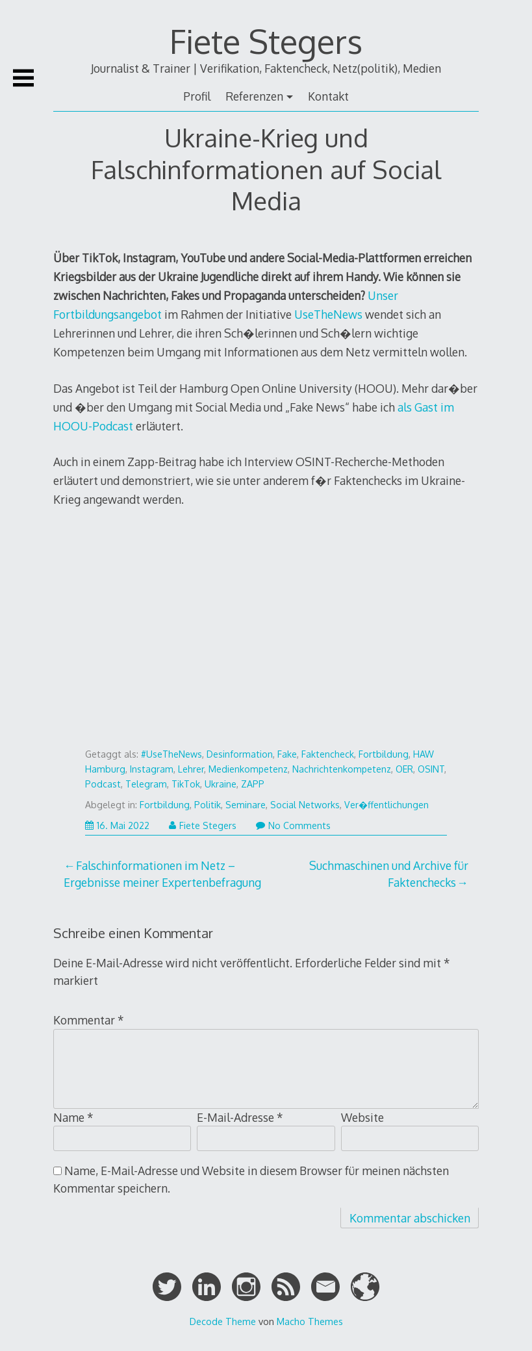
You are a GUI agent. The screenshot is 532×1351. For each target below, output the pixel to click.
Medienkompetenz (248, 769)
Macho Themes (310, 1321)
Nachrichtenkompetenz (341, 769)
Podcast (103, 783)
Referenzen (254, 96)
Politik (207, 804)
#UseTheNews (171, 754)
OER (404, 769)
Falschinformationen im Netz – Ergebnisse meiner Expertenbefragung (162, 873)
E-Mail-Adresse (240, 1117)
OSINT (431, 769)
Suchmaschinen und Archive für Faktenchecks (388, 873)
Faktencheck (327, 754)
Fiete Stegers (266, 41)
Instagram (151, 769)
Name (73, 1117)
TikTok (185, 783)
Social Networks (305, 804)
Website (362, 1117)
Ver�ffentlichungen (386, 804)
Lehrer (191, 769)
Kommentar (88, 1020)
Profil (196, 96)
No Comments (293, 825)
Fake (287, 754)
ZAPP (252, 783)
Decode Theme (223, 1321)
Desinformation (240, 754)
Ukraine (220, 783)
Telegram (146, 783)
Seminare (245, 804)
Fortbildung (384, 754)
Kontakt (328, 96)
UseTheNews (328, 314)
